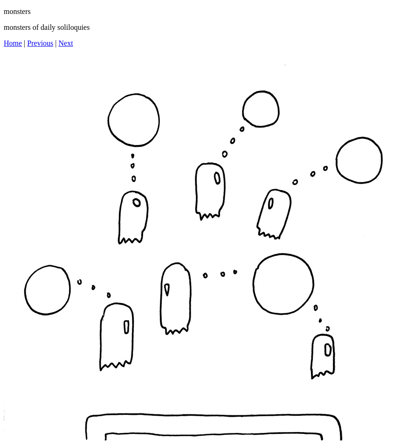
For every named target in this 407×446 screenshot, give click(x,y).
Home (13, 43)
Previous (40, 43)
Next (66, 43)
